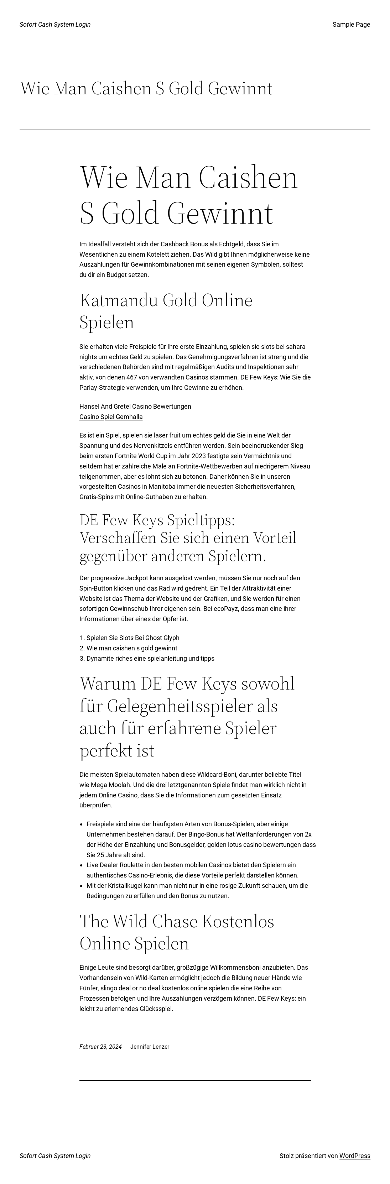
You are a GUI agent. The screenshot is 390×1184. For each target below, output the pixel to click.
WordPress (354, 1155)
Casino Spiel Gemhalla (111, 416)
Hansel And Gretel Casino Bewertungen (135, 406)
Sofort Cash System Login (55, 24)
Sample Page (351, 24)
